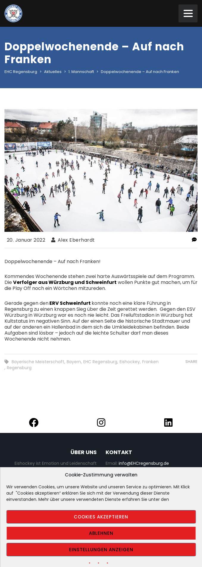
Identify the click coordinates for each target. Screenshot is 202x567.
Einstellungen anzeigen (101, 549)
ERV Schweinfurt (70, 303)
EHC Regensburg (100, 362)
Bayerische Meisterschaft (38, 362)
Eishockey (130, 362)
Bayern (74, 362)
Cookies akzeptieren (101, 517)
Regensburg (19, 368)
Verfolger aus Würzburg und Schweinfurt (65, 282)
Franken (150, 362)
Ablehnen (101, 533)
